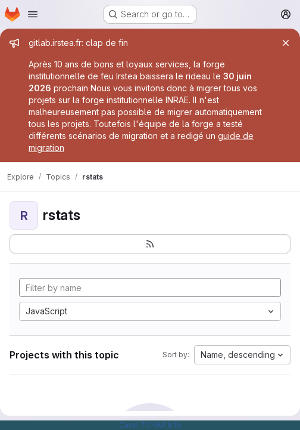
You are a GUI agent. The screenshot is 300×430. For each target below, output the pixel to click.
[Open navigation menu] (32, 14)
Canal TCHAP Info (150, 424)
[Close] (286, 43)
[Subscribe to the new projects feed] (150, 243)
